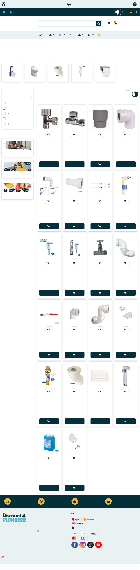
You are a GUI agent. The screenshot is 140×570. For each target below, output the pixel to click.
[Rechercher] (98, 23)
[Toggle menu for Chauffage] (64, 35)
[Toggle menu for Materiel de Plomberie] (54, 35)
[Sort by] (127, 94)
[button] (116, 23)
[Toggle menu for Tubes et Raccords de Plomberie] (44, 35)
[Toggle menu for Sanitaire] (73, 35)
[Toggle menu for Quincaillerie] (93, 35)
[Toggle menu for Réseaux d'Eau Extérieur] (83, 35)
